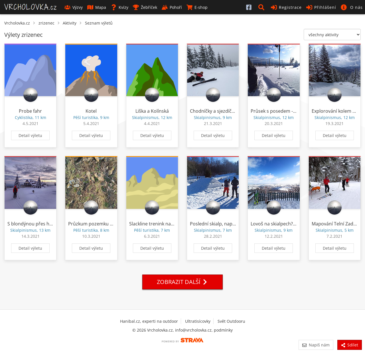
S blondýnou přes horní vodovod (42, 224)
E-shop (197, 7)
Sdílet (349, 345)
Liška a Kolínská (152, 111)
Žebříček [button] (145, 7)
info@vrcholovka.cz (193, 330)
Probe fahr (30, 111)
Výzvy (73, 7)
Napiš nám (315, 345)
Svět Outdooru (231, 321)
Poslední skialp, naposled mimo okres (230, 224)
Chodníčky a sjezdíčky (213, 111)
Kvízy (119, 7)
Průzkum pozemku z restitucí (99, 224)
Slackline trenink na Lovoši (157, 224)
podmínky (223, 330)
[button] (262, 7)
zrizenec (46, 23)
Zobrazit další (182, 282)
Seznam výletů (99, 23)
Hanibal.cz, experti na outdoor (149, 321)
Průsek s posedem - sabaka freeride (289, 111)
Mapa (96, 7)
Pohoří (172, 7)
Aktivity (69, 23)
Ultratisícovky (197, 321)
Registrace (286, 7)
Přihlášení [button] (321, 7)
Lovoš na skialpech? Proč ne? (282, 224)
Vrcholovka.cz (17, 23)
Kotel (91, 111)
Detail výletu (30, 135)
